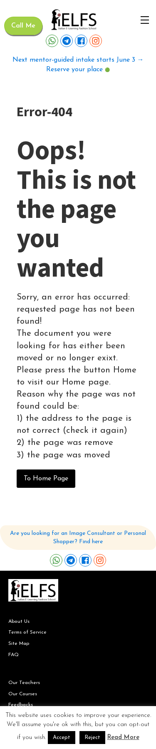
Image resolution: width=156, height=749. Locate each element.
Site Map (18, 643)
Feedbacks (20, 704)
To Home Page (46, 478)
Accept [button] (61, 737)
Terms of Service (27, 632)
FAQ (13, 654)
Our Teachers (24, 682)
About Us (19, 621)
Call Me (23, 25)
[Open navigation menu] (144, 19)
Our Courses (22, 694)
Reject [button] (92, 737)
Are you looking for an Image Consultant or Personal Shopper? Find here (78, 537)
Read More (123, 737)
